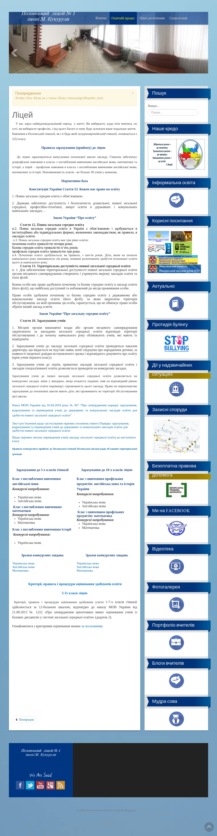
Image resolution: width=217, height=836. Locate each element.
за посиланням (92, 626)
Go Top (209, 827)
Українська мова (23, 563)
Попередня (24, 719)
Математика (20, 570)
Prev (14, 53)
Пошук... (153, 106)
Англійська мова (23, 567)
